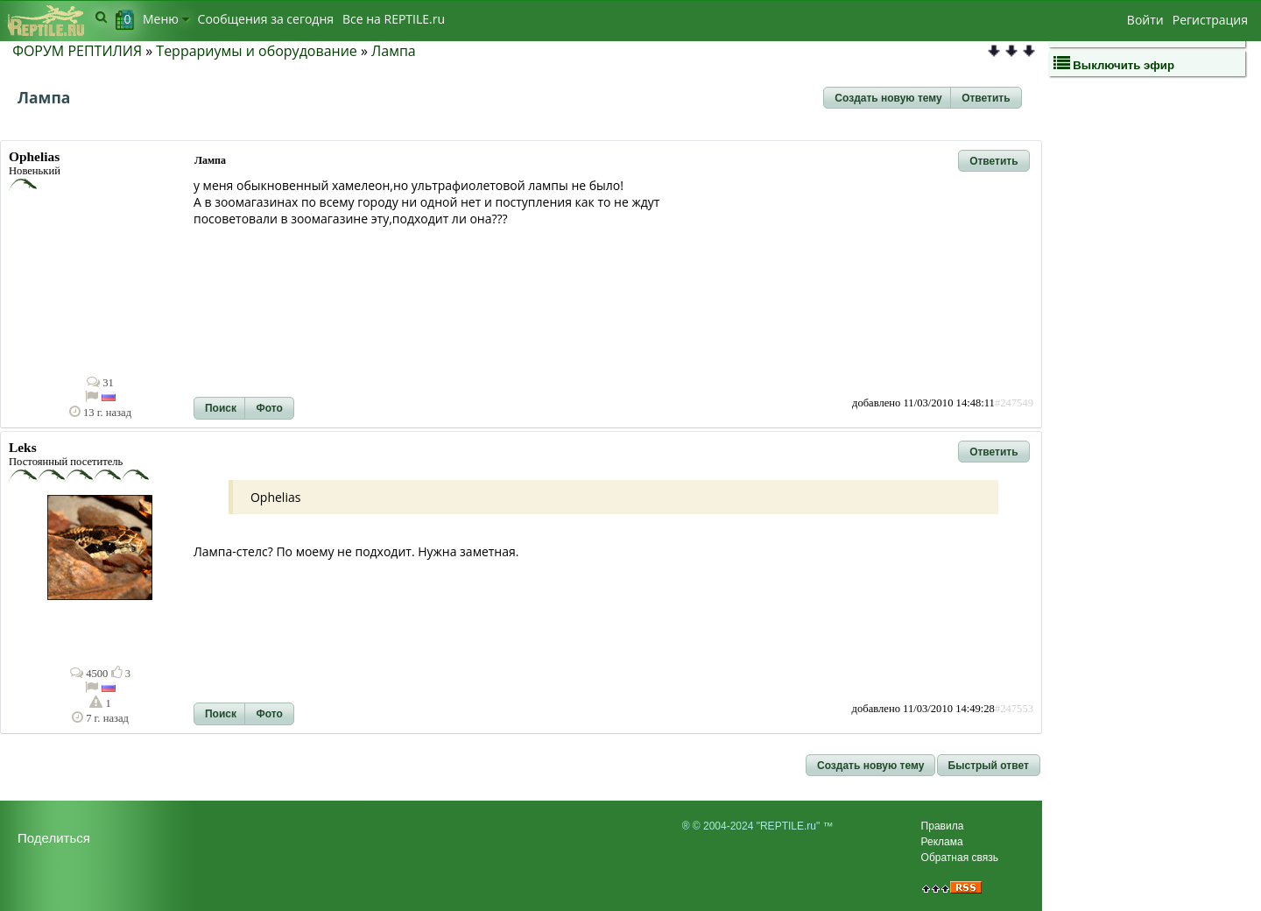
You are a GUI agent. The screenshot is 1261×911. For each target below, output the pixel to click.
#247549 (1014, 403)
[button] (888, 98)
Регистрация (1210, 19)
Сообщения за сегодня (266, 19)
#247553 (1014, 709)
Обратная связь (959, 857)
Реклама (942, 842)
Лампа (393, 50)
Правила (942, 826)
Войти (1145, 19)
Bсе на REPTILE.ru (393, 19)
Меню (166, 19)
